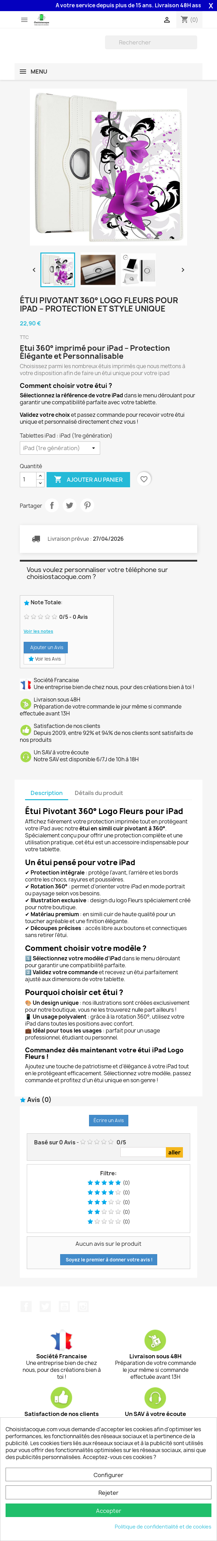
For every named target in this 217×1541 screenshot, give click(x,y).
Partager (52, 505)
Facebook (26, 1306)
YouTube (64, 1306)
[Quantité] (28, 479)
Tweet (70, 505)
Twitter (45, 1306)
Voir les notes (38, 631)
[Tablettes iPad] (60, 448)
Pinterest (87, 505)
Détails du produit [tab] (99, 793)
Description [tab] (47, 793)
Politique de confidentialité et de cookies (163, 1526)
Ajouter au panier (88, 479)
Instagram (83, 1306)
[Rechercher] (151, 42)
